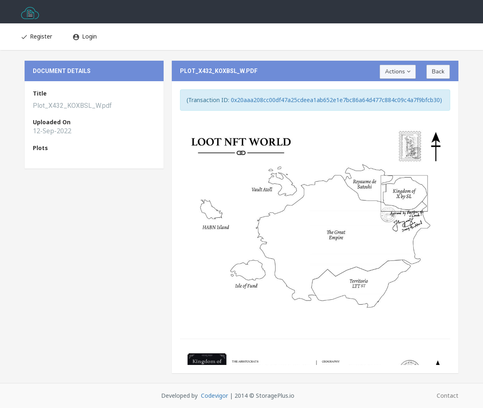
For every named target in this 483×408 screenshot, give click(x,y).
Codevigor (214, 395)
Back (438, 71)
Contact (447, 395)
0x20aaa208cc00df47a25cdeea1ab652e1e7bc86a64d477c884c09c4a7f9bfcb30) (336, 100)
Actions (397, 71)
